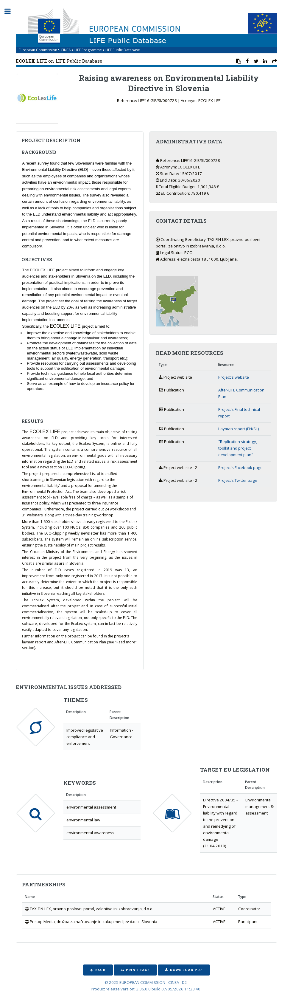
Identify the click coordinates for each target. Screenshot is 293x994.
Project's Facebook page (240, 467)
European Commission (38, 49)
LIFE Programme (88, 49)
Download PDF (186, 970)
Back (100, 970)
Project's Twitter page (237, 480)
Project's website (233, 377)
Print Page (138, 970)
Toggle (10, 11)
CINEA (66, 49)
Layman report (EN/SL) (238, 428)
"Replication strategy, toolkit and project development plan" (237, 448)
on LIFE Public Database (59, 61)
